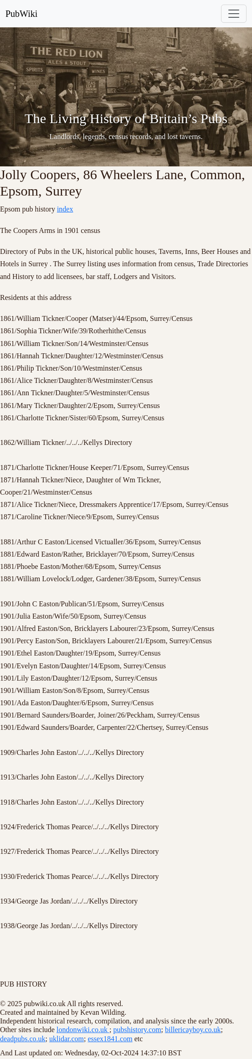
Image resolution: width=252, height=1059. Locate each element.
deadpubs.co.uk (23, 1039)
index (65, 209)
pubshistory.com (137, 1029)
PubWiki (21, 14)
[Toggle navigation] (234, 14)
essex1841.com (109, 1039)
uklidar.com (66, 1039)
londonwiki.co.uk (83, 1029)
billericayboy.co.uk (193, 1029)
